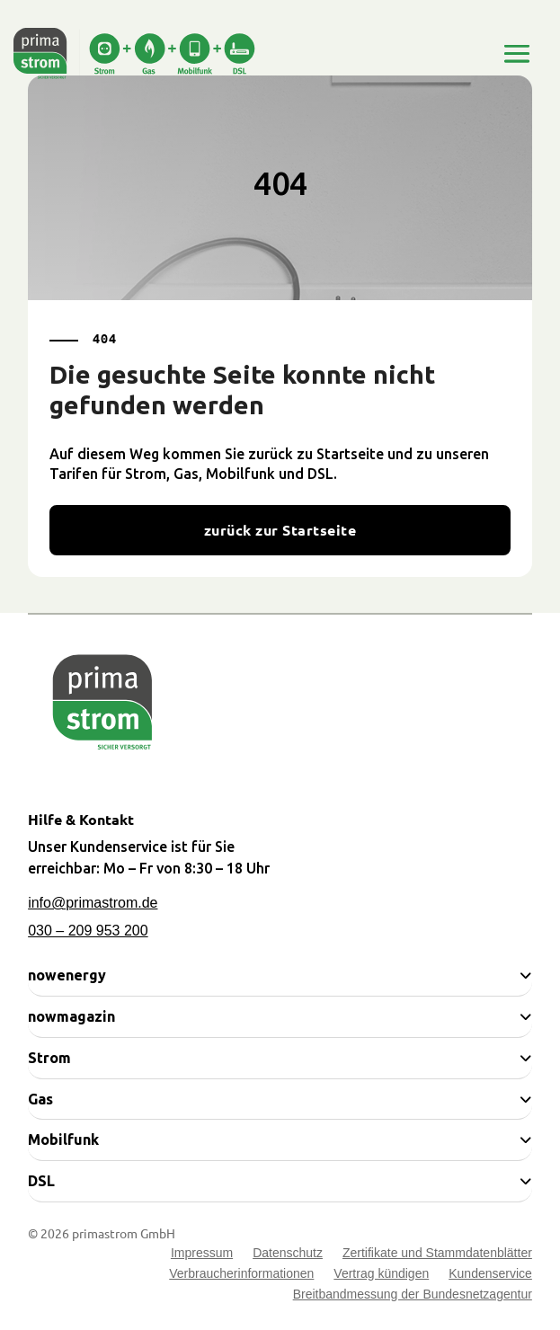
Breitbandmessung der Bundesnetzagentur (412, 1296)
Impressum (202, 1255)
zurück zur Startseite (280, 529)
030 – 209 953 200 (87, 930)
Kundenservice (490, 1276)
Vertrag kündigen (381, 1276)
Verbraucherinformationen (241, 1276)
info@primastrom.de (92, 902)
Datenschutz (288, 1255)
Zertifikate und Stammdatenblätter (437, 1255)
